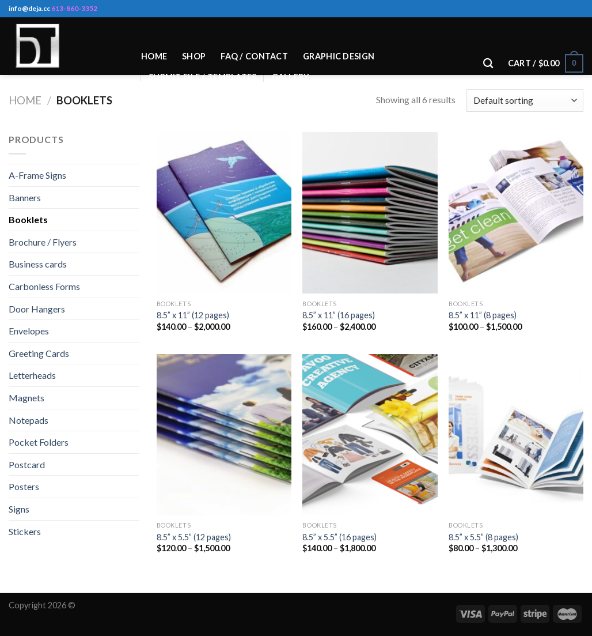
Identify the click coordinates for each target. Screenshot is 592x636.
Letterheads (32, 375)
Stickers (25, 531)
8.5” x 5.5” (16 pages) (339, 537)
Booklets (28, 219)
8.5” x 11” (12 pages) (193, 315)
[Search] (488, 64)
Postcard (27, 464)
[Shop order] (524, 100)
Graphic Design (338, 56)
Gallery (291, 77)
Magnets (26, 397)
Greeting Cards (39, 353)
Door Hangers (37, 308)
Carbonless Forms (44, 286)
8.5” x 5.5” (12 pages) (194, 537)
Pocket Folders (39, 441)
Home (154, 56)
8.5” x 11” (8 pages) (483, 315)
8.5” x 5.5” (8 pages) (483, 537)
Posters (24, 486)
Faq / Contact (254, 56)
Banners (25, 197)
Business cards (38, 263)
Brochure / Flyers (43, 241)
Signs (19, 508)
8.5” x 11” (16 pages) (338, 315)
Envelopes (29, 330)
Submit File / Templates (203, 77)
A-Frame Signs (37, 175)
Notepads (28, 420)
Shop (194, 56)
